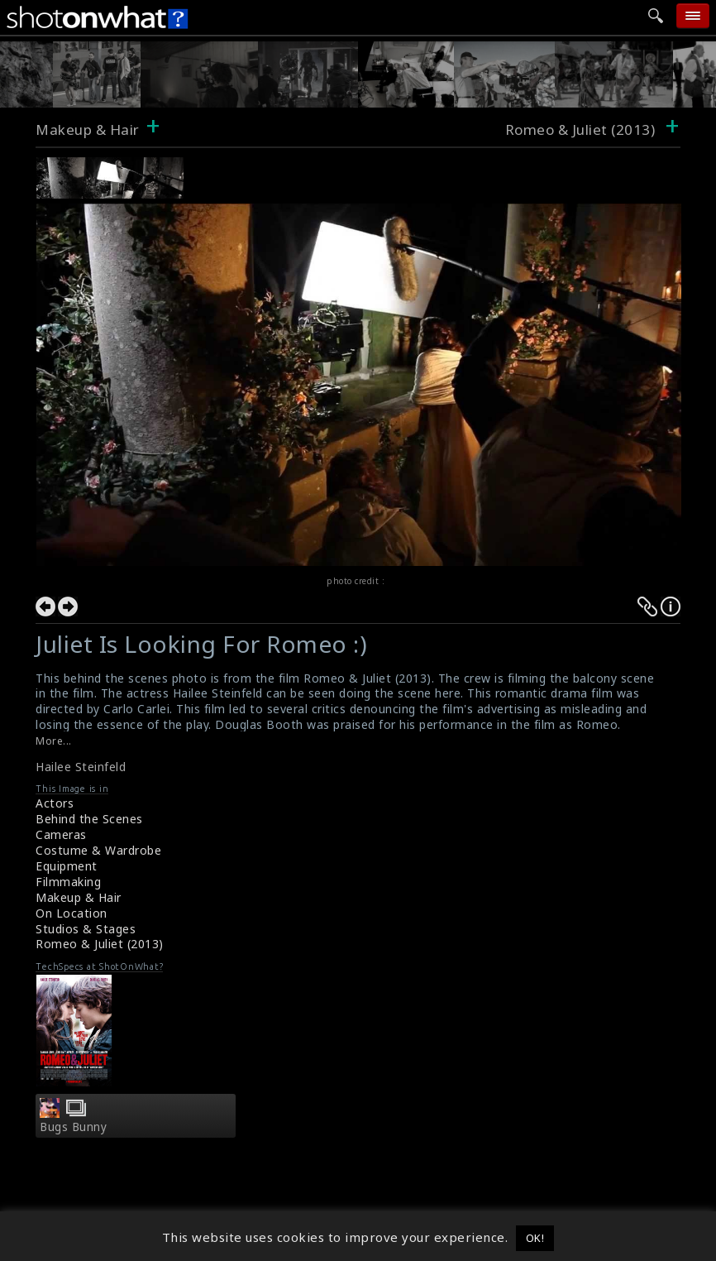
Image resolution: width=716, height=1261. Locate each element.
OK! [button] (535, 1237)
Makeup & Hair (88, 129)
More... (54, 741)
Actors (55, 803)
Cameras (61, 834)
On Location (71, 913)
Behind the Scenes (89, 819)
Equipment (67, 866)
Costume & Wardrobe (98, 850)
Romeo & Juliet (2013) (100, 944)
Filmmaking (68, 881)
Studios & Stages (86, 929)
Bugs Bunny (73, 1127)
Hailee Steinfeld (81, 766)
